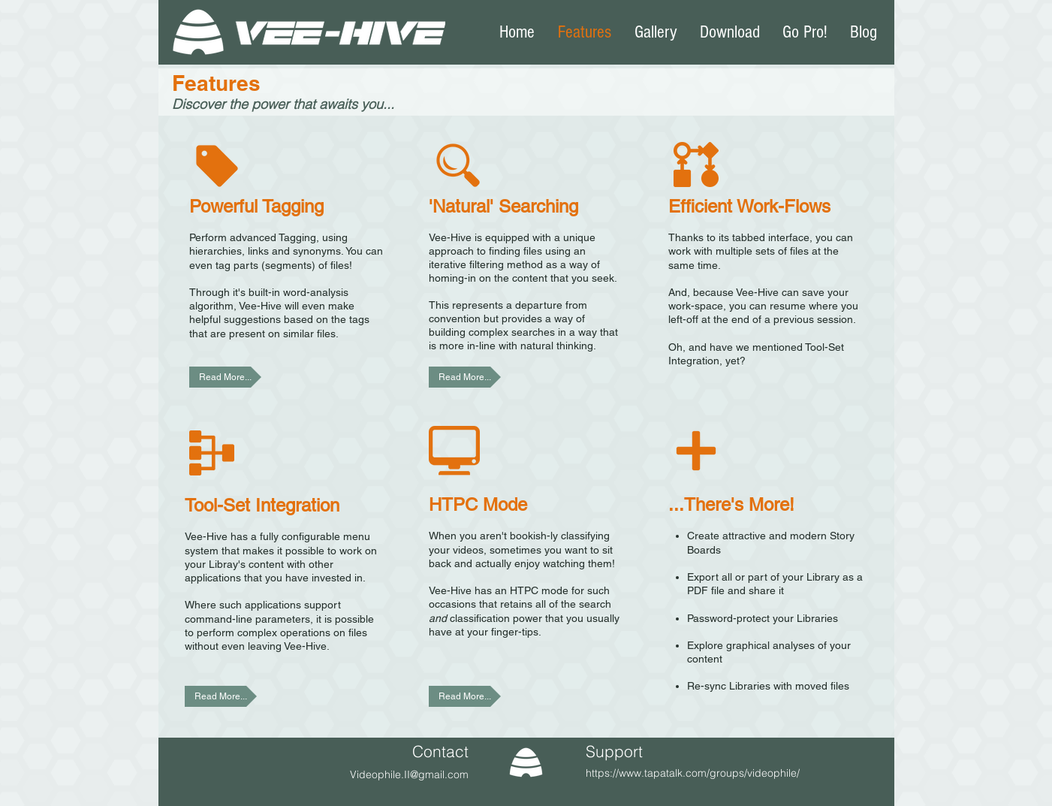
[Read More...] (225, 377)
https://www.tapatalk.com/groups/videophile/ (693, 773)
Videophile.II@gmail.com (409, 774)
